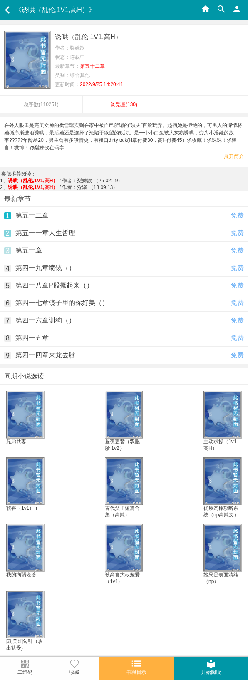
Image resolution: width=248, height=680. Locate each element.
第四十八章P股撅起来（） (54, 285)
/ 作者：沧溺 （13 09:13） (63, 187)
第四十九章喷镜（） (45, 267)
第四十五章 (32, 337)
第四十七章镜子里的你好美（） (62, 302)
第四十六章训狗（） (45, 320)
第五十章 (28, 250)
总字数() (41, 104)
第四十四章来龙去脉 (45, 355)
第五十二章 (32, 215)
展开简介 (234, 156)
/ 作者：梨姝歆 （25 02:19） (65, 181)
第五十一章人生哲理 (45, 232)
